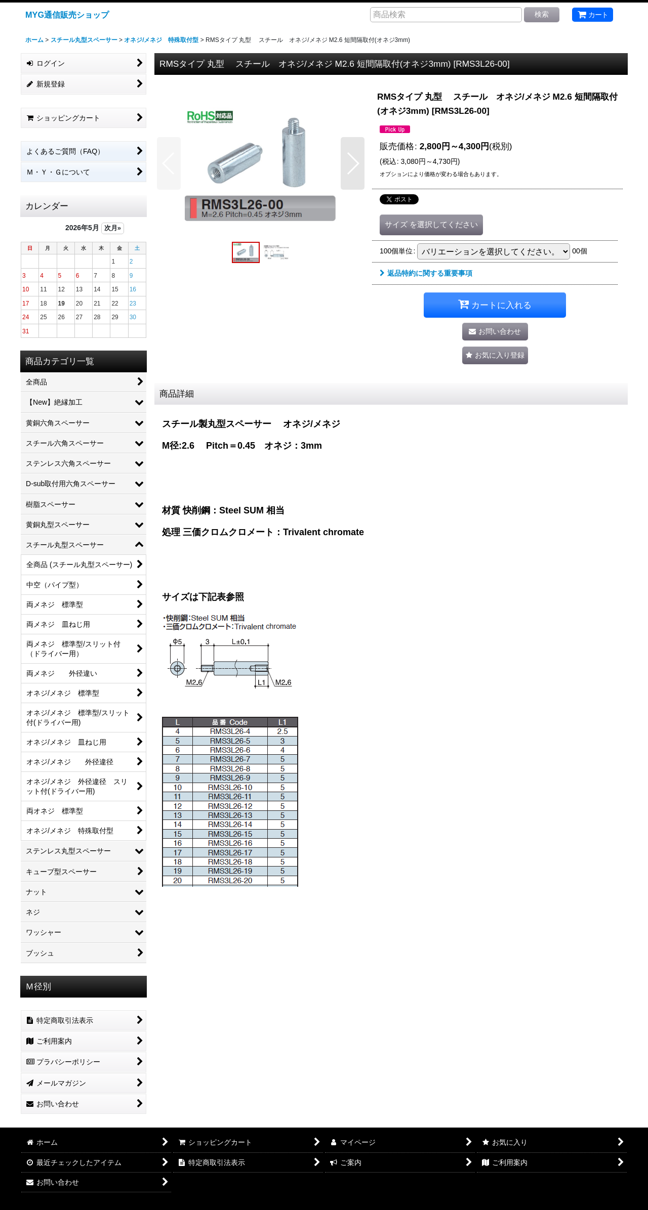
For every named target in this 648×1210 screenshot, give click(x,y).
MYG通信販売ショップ (67, 14)
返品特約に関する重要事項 (426, 273)
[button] (169, 163)
